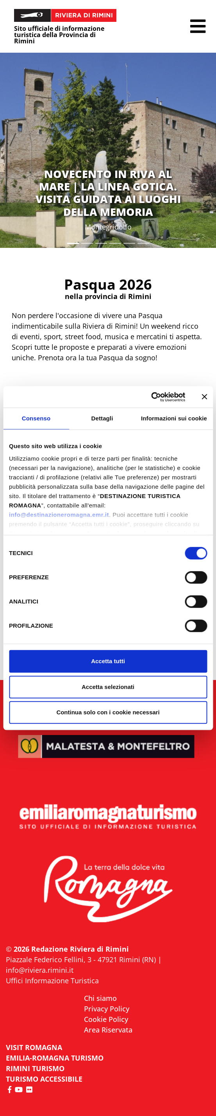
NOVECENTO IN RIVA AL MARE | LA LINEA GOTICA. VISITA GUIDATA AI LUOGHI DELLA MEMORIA (108, 193)
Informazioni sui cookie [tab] (174, 418)
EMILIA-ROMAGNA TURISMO (55, 1058)
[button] (197, 26)
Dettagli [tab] (102, 418)
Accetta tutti (108, 661)
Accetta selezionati (108, 686)
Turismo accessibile (44, 1079)
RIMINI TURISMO (35, 1068)
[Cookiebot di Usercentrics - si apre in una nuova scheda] (151, 397)
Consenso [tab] (36, 418)
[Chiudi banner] (204, 397)
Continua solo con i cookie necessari (107, 712)
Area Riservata (108, 1029)
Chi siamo (100, 998)
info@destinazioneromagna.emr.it (59, 514)
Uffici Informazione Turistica (52, 980)
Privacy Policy (106, 1008)
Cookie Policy (106, 1019)
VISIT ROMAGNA (34, 1047)
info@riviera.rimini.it (39, 970)
